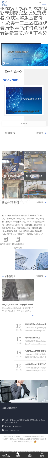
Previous (3, 102)
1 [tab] (4, 63)
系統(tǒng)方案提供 (11, 80)
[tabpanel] (25, 55)
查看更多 (24, 127)
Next (45, 102)
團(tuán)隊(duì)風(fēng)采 (18, 249)
